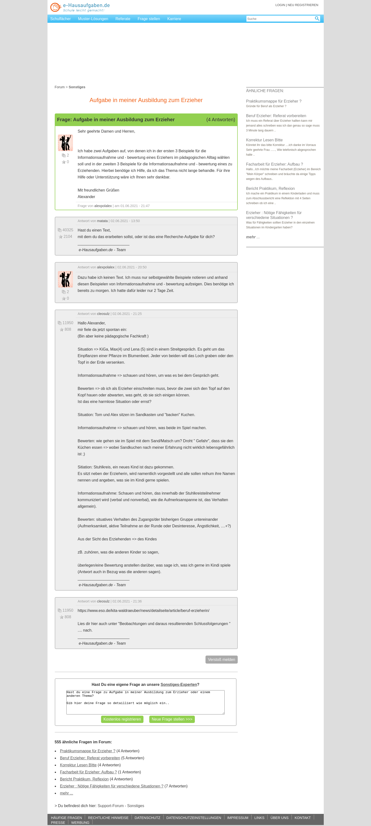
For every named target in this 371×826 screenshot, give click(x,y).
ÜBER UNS (279, 817)
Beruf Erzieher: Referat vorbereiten (90, 758)
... (253, 237)
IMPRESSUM (237, 817)
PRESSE (58, 822)
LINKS (259, 817)
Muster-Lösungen (93, 19)
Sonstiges (135, 806)
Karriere (174, 19)
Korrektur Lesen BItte (78, 765)
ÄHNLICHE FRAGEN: (265, 91)
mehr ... (66, 793)
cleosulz (103, 314)
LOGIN (280, 5)
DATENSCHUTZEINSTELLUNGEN (193, 817)
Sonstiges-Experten (179, 684)
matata (102, 221)
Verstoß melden (221, 660)
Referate (123, 19)
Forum (60, 87)
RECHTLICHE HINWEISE (108, 817)
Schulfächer (60, 19)
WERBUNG (80, 822)
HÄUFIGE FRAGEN (66, 817)
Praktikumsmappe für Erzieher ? (88, 751)
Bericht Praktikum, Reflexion (84, 779)
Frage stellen (149, 19)
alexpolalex (103, 206)
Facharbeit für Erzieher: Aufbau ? (88, 772)
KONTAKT (303, 817)
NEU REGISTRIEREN (303, 5)
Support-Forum (111, 806)
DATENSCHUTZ (147, 817)
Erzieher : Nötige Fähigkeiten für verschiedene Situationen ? (112, 786)
